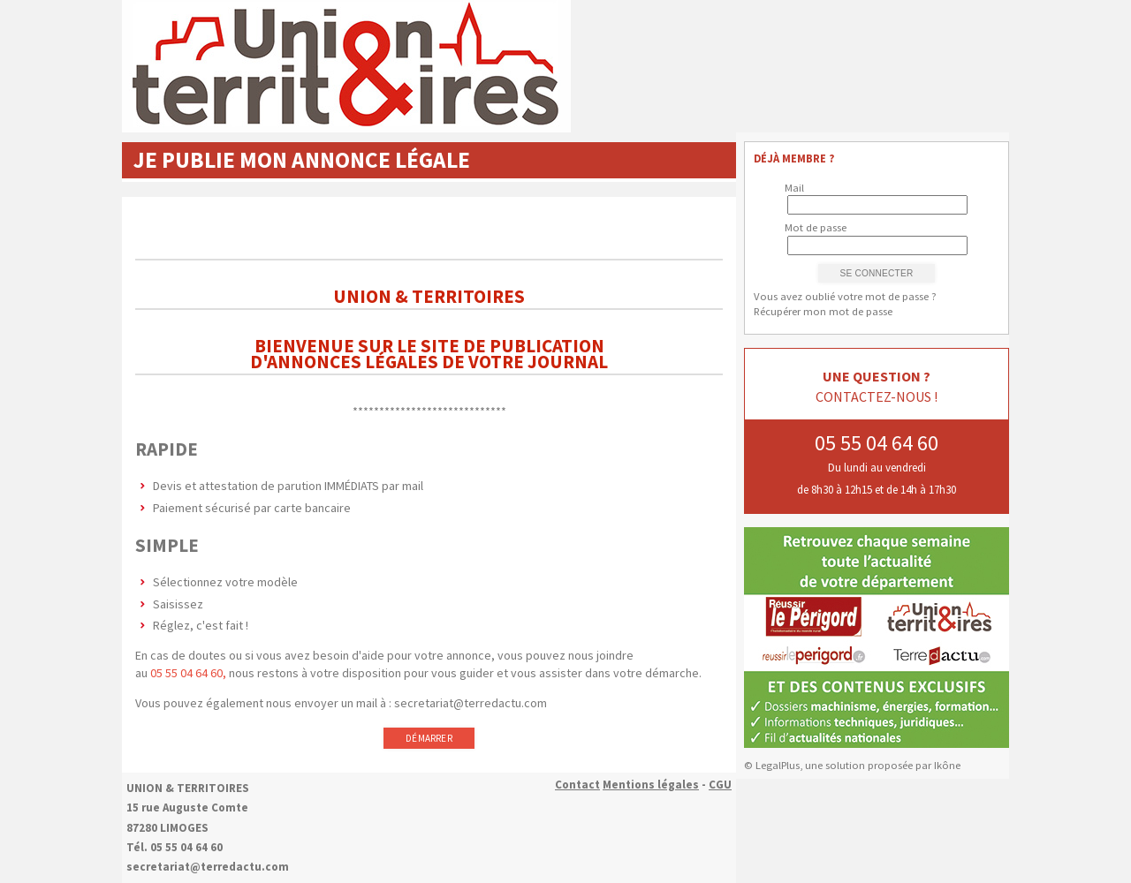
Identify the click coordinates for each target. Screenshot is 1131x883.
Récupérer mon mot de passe (823, 311)
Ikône (947, 765)
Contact (577, 784)
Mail (794, 187)
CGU (720, 784)
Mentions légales (651, 784)
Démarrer (429, 738)
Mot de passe (815, 227)
